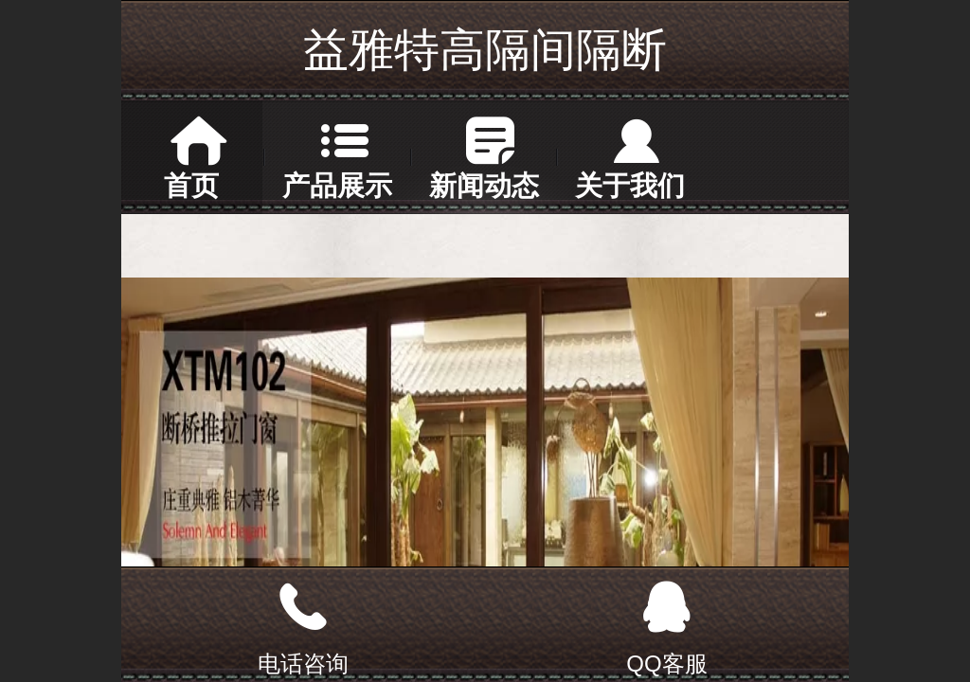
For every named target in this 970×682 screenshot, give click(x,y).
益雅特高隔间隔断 (485, 50)
